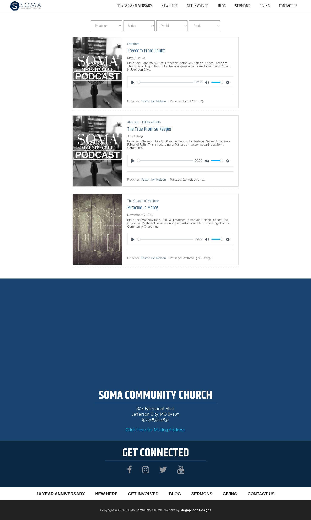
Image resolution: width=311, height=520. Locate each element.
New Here (106, 494)
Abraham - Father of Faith (144, 122)
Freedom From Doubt (146, 51)
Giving (230, 494)
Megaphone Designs (195, 510)
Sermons (201, 494)
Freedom (133, 44)
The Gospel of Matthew (143, 200)
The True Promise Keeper (149, 129)
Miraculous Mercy (142, 208)
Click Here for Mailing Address (155, 429)
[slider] (165, 82)
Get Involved (143, 494)
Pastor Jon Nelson (153, 101)
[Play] (133, 82)
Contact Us (261, 494)
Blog (175, 494)
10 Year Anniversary (61, 494)
